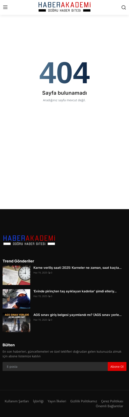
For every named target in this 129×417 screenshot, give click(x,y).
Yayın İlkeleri (57, 401)
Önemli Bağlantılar (109, 406)
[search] (123, 7)
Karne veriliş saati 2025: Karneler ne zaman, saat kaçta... (77, 268)
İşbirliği (38, 401)
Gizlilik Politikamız (83, 401)
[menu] (5, 7)
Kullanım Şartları (17, 401)
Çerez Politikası (112, 401)
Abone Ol (117, 367)
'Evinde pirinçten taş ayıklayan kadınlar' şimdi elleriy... (75, 291)
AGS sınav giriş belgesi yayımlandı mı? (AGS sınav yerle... (77, 315)
